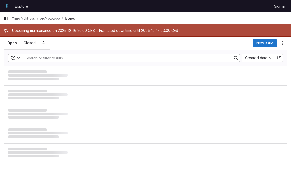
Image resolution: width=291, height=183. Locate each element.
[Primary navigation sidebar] (6, 18)
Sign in (279, 6)
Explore (21, 6)
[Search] (125, 58)
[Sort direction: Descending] (279, 58)
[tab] (12, 43)
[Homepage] (7, 6)
